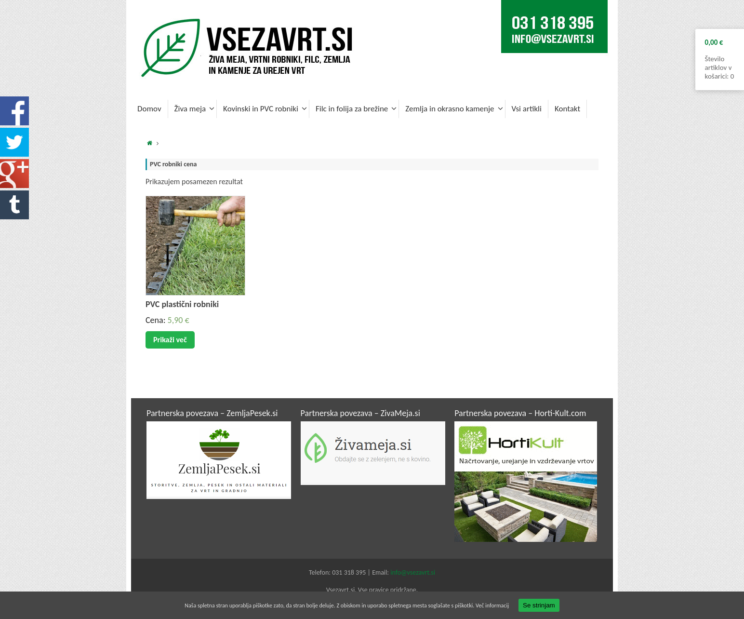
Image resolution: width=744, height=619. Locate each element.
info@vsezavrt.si (412, 572)
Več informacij (492, 605)
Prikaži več (170, 339)
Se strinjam (539, 605)
